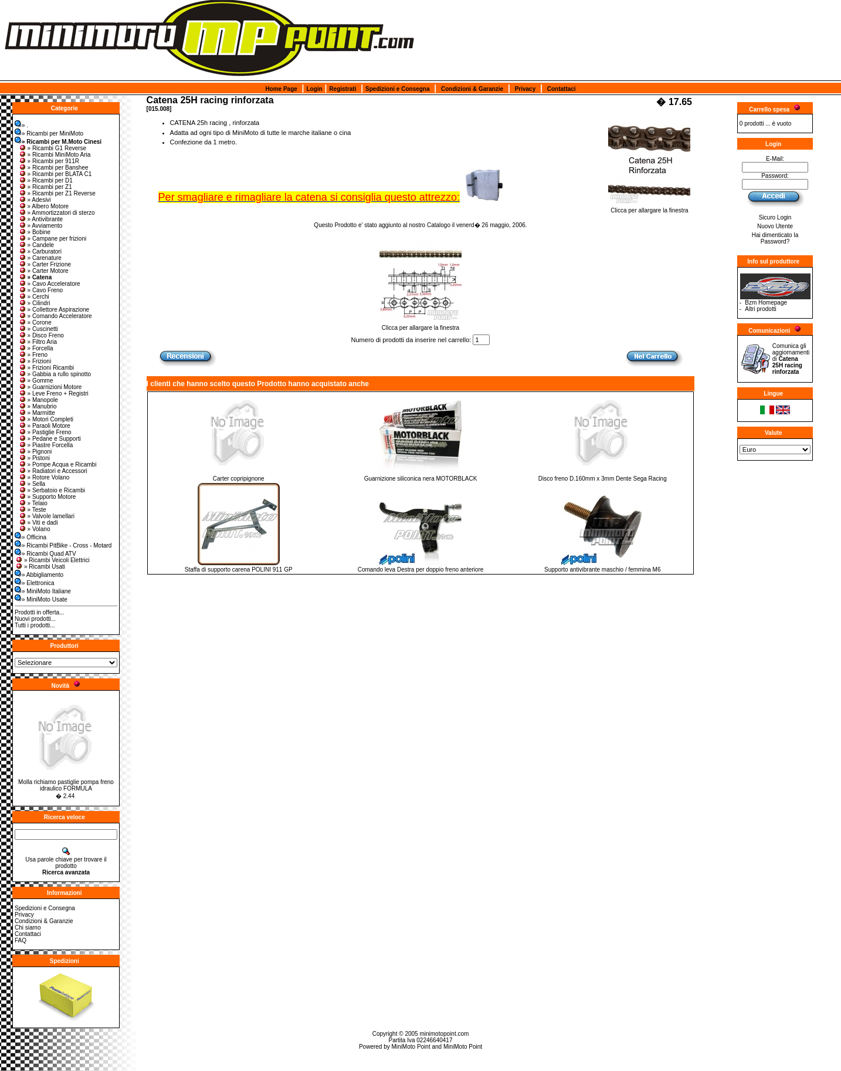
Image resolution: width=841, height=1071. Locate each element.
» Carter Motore (43, 271)
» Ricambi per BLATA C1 (55, 174)
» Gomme (35, 380)
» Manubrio (37, 406)
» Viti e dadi (38, 522)
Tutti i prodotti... (35, 625)
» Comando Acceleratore (55, 316)
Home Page (281, 89)
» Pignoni (35, 451)
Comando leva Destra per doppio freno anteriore (421, 569)
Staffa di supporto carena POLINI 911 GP (239, 569)
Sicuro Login (775, 217)
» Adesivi (34, 200)
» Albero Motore (43, 206)
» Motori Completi (45, 419)
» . (21, 125)
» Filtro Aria (37, 342)
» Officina (30, 537)
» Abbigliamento (39, 575)
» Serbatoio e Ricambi (51, 490)
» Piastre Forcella (45, 445)
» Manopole (38, 400)
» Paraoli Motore (44, 426)
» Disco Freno (41, 335)
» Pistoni (34, 458)
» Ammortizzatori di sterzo (56, 213)
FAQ (20, 940)
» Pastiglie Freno (45, 432)
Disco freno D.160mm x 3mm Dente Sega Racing (602, 478)
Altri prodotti (760, 309)
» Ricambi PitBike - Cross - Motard (63, 545)
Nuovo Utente (775, 226)
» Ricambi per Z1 (45, 187)
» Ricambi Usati (40, 566)
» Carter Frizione (44, 264)
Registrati (342, 89)
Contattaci (561, 89)
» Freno (33, 355)
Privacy (525, 89)
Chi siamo (27, 927)
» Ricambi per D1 (45, 180)
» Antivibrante (40, 219)
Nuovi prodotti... (35, 619)
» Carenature (40, 258)
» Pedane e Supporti (49, 438)
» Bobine (34, 232)
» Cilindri (34, 303)
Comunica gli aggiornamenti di (790, 359)
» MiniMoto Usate (41, 599)
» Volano (34, 529)
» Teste (32, 509)
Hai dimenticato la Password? (775, 238)
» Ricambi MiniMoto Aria (54, 154)
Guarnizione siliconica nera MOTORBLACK (420, 478)
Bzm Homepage (766, 302)
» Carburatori (40, 251)
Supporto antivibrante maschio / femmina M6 (602, 569)
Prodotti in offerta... (39, 612)
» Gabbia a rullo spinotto (54, 374)
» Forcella (35, 348)
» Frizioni (35, 361)
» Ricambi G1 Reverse (52, 148)
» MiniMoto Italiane (43, 591)
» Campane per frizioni (52, 238)
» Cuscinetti (38, 329)
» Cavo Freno (40, 290)
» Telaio (33, 503)
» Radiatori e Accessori (52, 471)
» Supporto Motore (47, 497)
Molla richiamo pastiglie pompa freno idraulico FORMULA (66, 785)
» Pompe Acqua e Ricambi (57, 464)
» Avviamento (40, 225)
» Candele (36, 245)
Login (314, 89)
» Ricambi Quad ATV (45, 553)
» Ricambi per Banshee (53, 167)
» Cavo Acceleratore (49, 284)
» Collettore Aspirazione (54, 309)
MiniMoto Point (411, 1046)
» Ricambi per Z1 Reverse (57, 193)
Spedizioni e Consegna (397, 89)
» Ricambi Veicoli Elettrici (52, 560)
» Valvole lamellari (46, 516)
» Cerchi (33, 296)
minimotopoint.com (444, 1034)
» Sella (32, 484)
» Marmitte (36, 413)
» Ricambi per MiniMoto (49, 133)
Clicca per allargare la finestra (649, 208)
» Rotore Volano (44, 477)
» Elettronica (35, 583)
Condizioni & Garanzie (472, 89)
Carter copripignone (238, 478)
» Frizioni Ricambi (46, 367)
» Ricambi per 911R (48, 161)
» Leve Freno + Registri (53, 393)
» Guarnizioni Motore (50, 387)
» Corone (35, 322)
